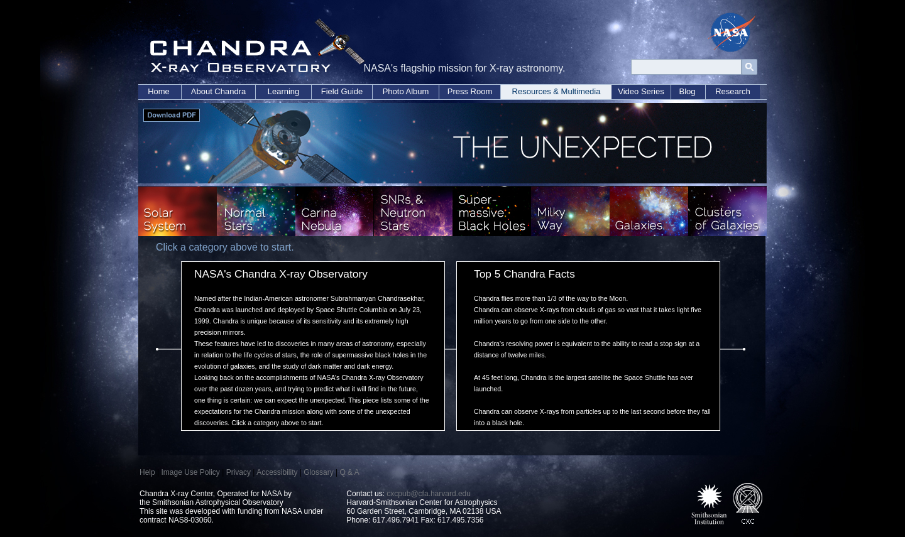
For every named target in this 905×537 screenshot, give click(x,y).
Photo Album (406, 91)
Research (732, 91)
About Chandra (218, 91)
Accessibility (276, 472)
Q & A (349, 472)
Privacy (238, 472)
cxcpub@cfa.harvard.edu (429, 493)
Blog (687, 91)
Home (159, 91)
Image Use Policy (190, 472)
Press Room (470, 91)
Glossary (318, 472)
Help (147, 472)
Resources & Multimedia (556, 91)
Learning (284, 91)
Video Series (641, 91)
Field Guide (342, 91)
